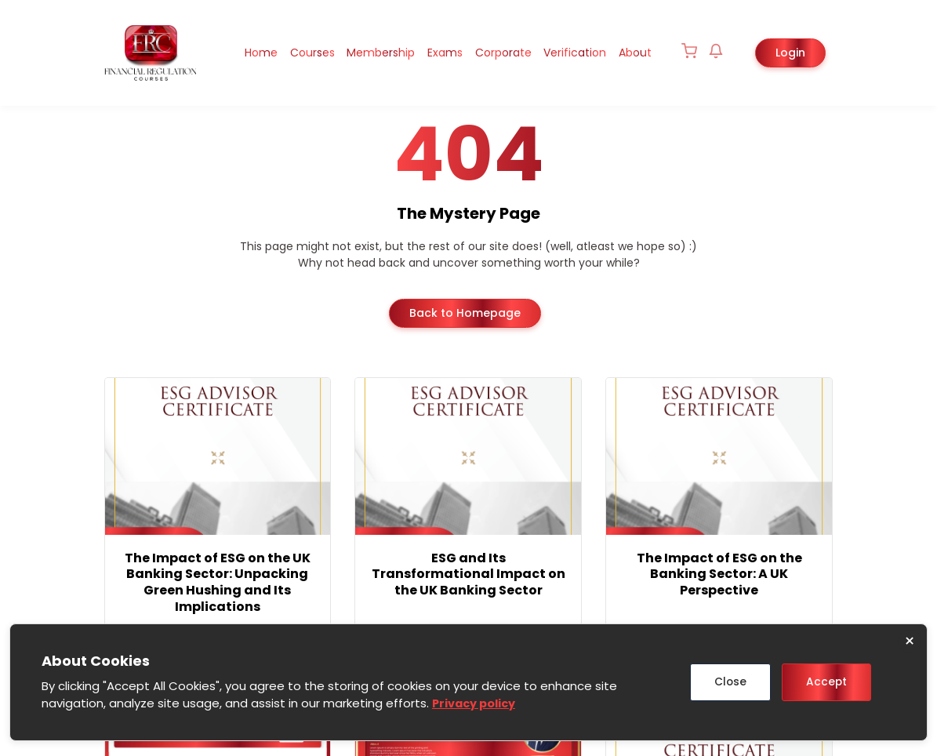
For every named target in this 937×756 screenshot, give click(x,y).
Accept (825, 682)
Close (725, 682)
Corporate (495, 52)
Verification (570, 52)
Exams (433, 52)
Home (239, 52)
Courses (293, 52)
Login (790, 52)
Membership (366, 52)
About (633, 52)
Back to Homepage (465, 312)
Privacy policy (476, 704)
